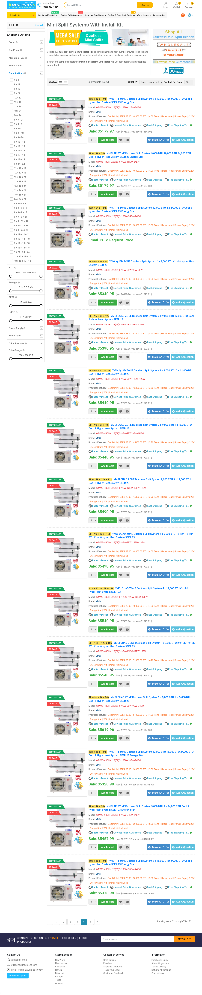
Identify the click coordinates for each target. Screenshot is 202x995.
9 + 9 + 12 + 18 (21, 225)
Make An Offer (158, 139)
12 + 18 (17, 102)
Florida (58, 970)
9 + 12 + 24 (19, 150)
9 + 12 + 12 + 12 (22, 234)
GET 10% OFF (184, 939)
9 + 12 (17, 84)
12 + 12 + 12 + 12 (22, 256)
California (60, 966)
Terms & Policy (159, 966)
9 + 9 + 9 (18, 124)
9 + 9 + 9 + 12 (20, 208)
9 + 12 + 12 (19, 142)
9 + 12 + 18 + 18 (22, 243)
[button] (184, 15)
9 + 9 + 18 (19, 133)
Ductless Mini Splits (48, 14)
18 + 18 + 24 (20, 194)
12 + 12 (17, 97)
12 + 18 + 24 (20, 186)
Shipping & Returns (112, 966)
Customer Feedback (113, 973)
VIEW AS (53, 82)
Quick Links (14, 15)
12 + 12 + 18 (20, 172)
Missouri (59, 973)
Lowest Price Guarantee (127, 125)
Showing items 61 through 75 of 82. (174, 921)
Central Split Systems (71, 14)
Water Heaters (144, 15)
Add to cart (106, 139)
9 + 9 (16, 80)
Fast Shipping (154, 125)
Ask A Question (183, 139)
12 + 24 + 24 (20, 190)
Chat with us (109, 960)
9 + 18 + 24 (19, 159)
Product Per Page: (173, 82)
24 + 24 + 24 (20, 199)
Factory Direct (100, 125)
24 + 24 (17, 115)
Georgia (59, 976)
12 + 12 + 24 (20, 177)
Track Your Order (111, 970)
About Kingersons (160, 963)
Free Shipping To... (178, 125)
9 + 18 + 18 (19, 155)
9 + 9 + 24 (19, 137)
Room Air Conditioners (95, 15)
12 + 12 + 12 (20, 168)
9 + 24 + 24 (19, 164)
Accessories (159, 15)
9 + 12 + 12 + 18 (22, 239)
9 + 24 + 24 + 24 (22, 252)
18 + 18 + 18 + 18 (22, 261)
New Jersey (61, 963)
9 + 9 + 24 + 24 (21, 230)
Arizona (59, 983)
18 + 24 (17, 111)
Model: (92, 107)
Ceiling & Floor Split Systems (121, 14)
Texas (58, 980)
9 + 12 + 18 (19, 146)
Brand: (92, 111)
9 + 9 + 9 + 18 (20, 212)
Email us (107, 963)
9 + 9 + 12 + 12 (21, 221)
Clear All (39, 25)
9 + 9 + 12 (19, 128)
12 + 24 (17, 106)
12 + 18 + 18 (20, 181)
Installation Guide (160, 960)
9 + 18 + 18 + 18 (22, 247)
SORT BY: (133, 82)
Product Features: (98, 116)
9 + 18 (17, 89)
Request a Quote (17, 975)
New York (60, 960)
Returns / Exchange (161, 970)
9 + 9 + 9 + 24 (20, 217)
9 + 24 (17, 93)
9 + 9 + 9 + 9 (20, 203)
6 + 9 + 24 (19, 119)
